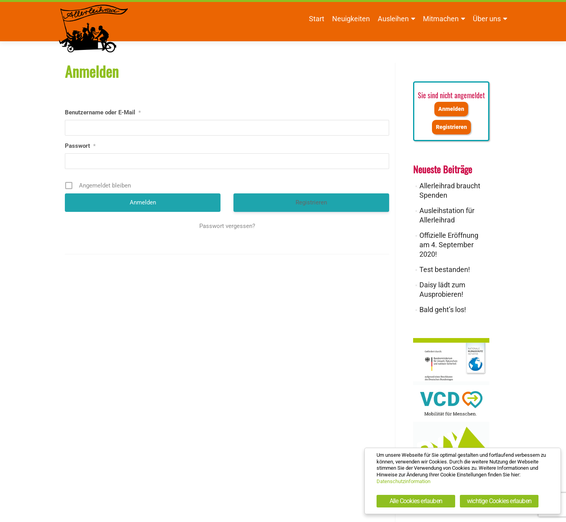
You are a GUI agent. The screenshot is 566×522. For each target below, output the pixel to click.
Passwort (80, 146)
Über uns (487, 19)
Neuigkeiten (351, 19)
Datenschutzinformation (403, 481)
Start (316, 19)
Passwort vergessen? (227, 226)
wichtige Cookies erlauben (499, 501)
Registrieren (311, 202)
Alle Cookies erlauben (416, 501)
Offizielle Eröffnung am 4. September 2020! (448, 244)
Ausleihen (393, 19)
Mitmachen (441, 19)
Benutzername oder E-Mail (103, 112)
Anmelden (451, 109)
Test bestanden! (444, 269)
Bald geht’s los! (442, 309)
